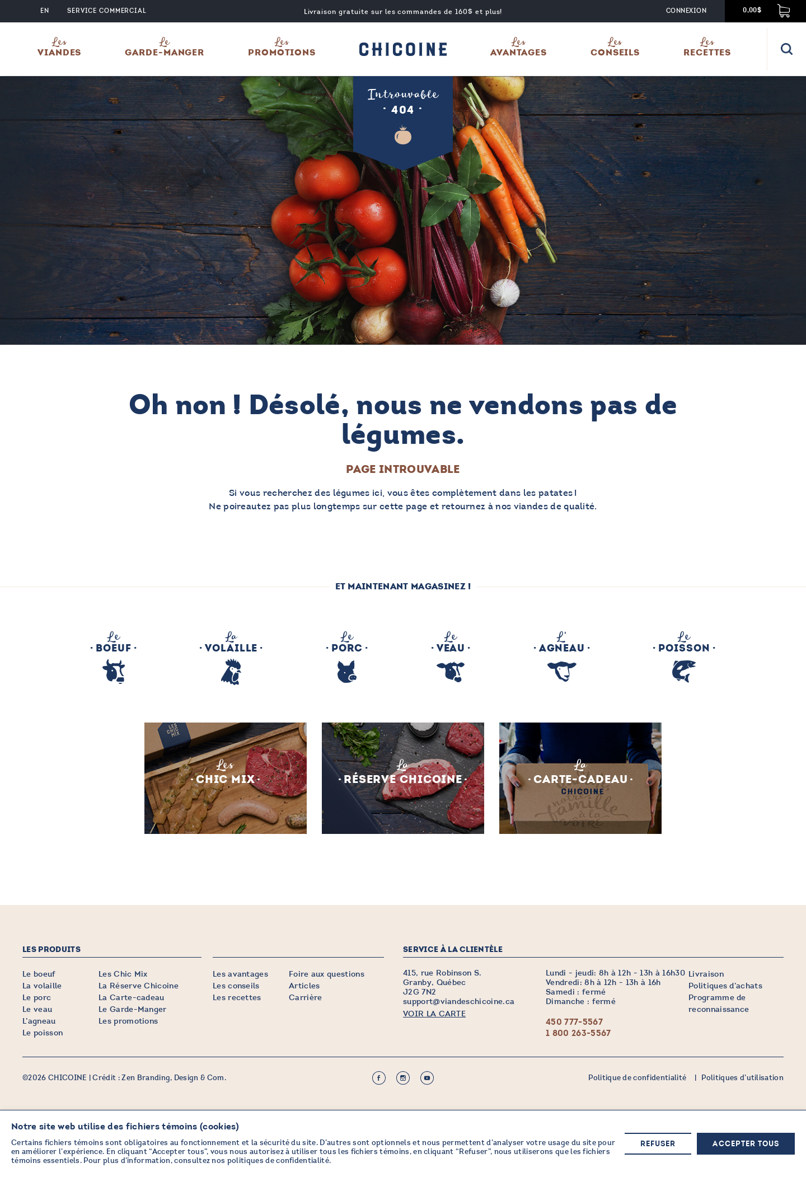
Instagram (403, 1078)
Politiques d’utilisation (742, 1077)
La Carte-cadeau (132, 997)
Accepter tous (746, 1144)
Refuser (658, 1144)
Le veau (37, 1009)
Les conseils (236, 986)
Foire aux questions (326, 974)
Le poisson (42, 1033)
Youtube (427, 1078)
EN (44, 11)
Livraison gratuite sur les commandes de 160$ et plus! (403, 12)
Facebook (379, 1078)
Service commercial (107, 11)
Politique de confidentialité (637, 1077)
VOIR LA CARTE (434, 1014)
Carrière (305, 997)
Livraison (706, 974)
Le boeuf (39, 974)
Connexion (686, 11)
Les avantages (240, 974)
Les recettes (237, 997)
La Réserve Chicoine (139, 986)
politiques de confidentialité (278, 1161)
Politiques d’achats (725, 986)
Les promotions (128, 1021)
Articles (304, 986)
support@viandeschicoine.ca (458, 1001)
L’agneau (39, 1021)
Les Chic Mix (123, 974)
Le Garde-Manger (133, 1009)
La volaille (42, 986)
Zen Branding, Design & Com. (173, 1077)
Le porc (36, 997)
